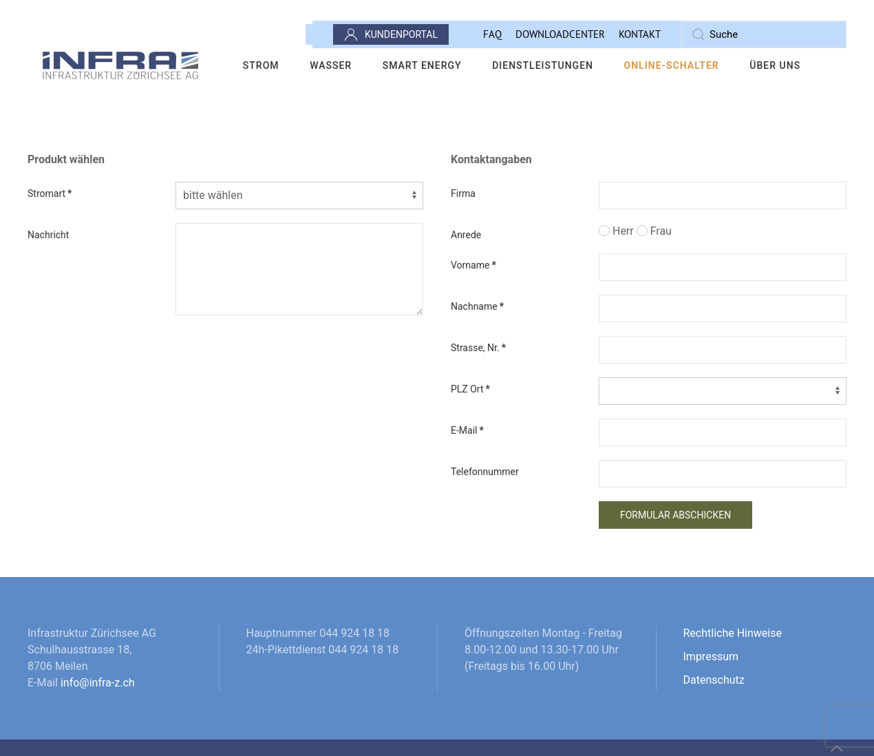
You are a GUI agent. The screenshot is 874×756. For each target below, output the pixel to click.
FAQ (492, 34)
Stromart (50, 193)
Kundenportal (391, 34)
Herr (616, 231)
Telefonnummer (485, 471)
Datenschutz (714, 679)
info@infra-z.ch (98, 682)
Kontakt (640, 34)
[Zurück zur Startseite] (121, 65)
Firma (463, 193)
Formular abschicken (675, 515)
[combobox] (763, 34)
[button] (836, 748)
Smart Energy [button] (422, 65)
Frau (654, 231)
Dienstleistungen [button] (542, 65)
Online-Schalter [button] (671, 65)
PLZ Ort (470, 389)
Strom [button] (261, 65)
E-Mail (467, 430)
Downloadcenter (560, 34)
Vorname (473, 265)
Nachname (477, 306)
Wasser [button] (331, 65)
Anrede (466, 234)
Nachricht (48, 234)
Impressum (711, 656)
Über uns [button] (774, 65)
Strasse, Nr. (478, 347)
